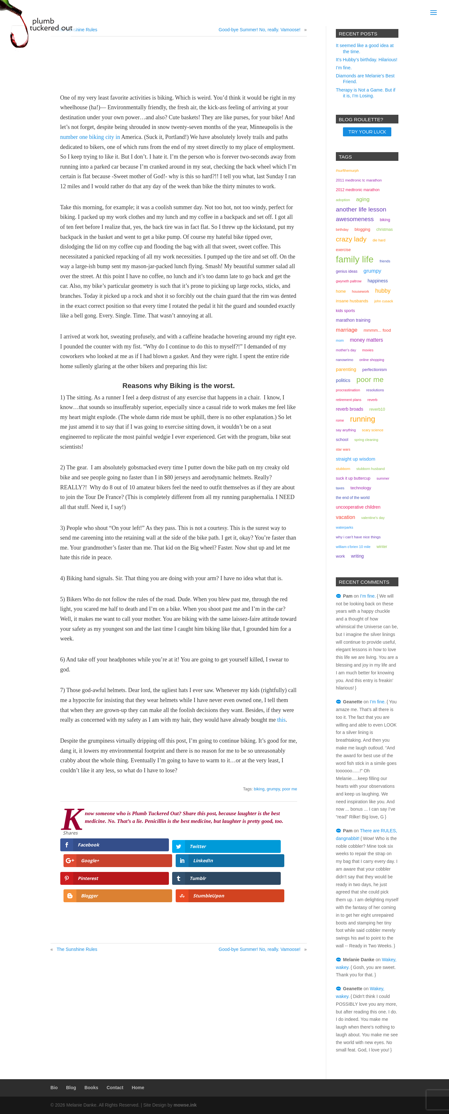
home (341, 291)
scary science (373, 430)
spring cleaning (366, 440)
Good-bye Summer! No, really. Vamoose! (259, 29)
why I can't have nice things (358, 537)
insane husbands (352, 300)
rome (340, 420)
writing (357, 556)
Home (138, 1087)
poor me (289, 789)
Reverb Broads (349, 409)
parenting (346, 369)
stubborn (343, 469)
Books (91, 1087)
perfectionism (374, 369)
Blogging (362, 229)
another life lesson (361, 209)
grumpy (273, 789)
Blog (71, 1087)
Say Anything (346, 430)
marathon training (353, 320)
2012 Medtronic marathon (358, 190)
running (362, 419)
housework (360, 291)
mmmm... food (377, 330)
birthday (342, 229)
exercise (343, 250)
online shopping (371, 360)
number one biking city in (90, 137)
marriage (346, 330)
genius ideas (346, 271)
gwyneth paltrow (349, 281)
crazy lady (351, 239)
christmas (384, 229)
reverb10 (377, 409)
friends (385, 261)
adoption (343, 200)
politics (343, 380)
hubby (382, 291)
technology (360, 487)
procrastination (348, 390)
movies (368, 350)
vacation (345, 517)
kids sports (345, 310)
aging (363, 199)
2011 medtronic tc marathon (359, 180)
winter (381, 546)
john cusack (383, 301)
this (281, 720)
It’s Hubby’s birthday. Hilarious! (366, 59)
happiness (377, 280)
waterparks (344, 527)
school (342, 439)
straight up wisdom (355, 459)
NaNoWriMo (344, 360)
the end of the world (353, 497)
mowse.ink (185, 1105)
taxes (340, 488)
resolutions (375, 390)
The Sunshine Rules (77, 916)
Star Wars (343, 449)
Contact (115, 1087)
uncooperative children (358, 507)
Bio (54, 1087)
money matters (366, 340)
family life (355, 259)
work (340, 556)
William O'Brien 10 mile (353, 547)
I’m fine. (344, 67)
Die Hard (379, 240)
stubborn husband (370, 469)
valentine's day (373, 518)
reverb (372, 400)
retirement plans (348, 400)
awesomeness (355, 219)
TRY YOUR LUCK (367, 131)
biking (259, 789)
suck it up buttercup (353, 478)
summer (382, 478)
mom (340, 340)
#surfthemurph (347, 170)
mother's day (346, 350)
